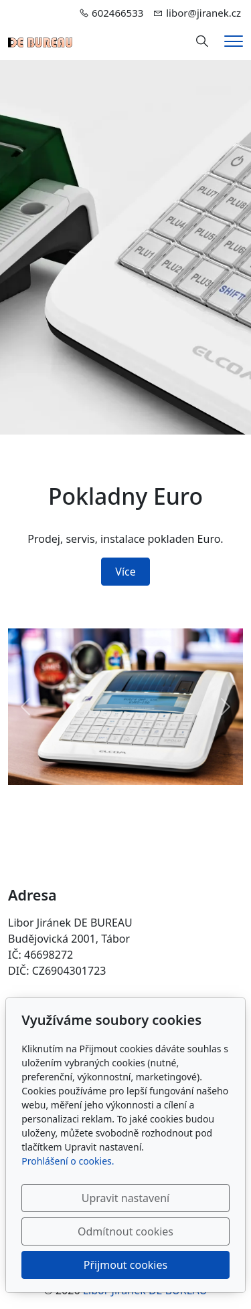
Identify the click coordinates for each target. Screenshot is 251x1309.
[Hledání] (202, 41)
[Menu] (233, 41)
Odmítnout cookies (125, 1231)
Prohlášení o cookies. (67, 1161)
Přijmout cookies (125, 1265)
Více (125, 571)
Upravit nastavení (125, 1198)
